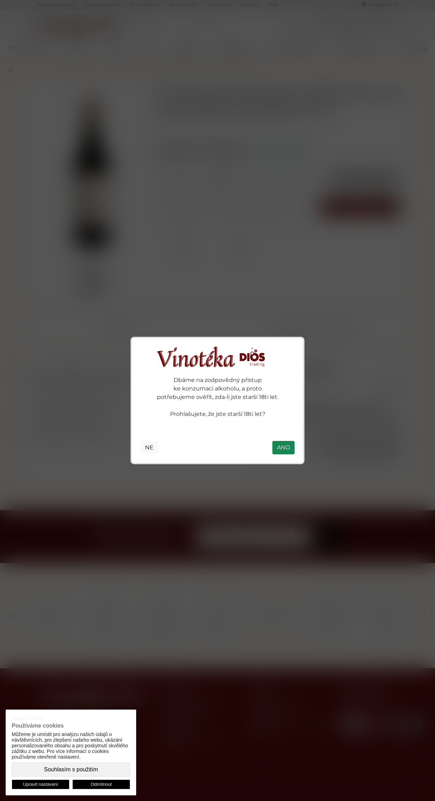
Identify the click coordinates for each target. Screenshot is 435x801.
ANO (283, 447)
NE (149, 447)
